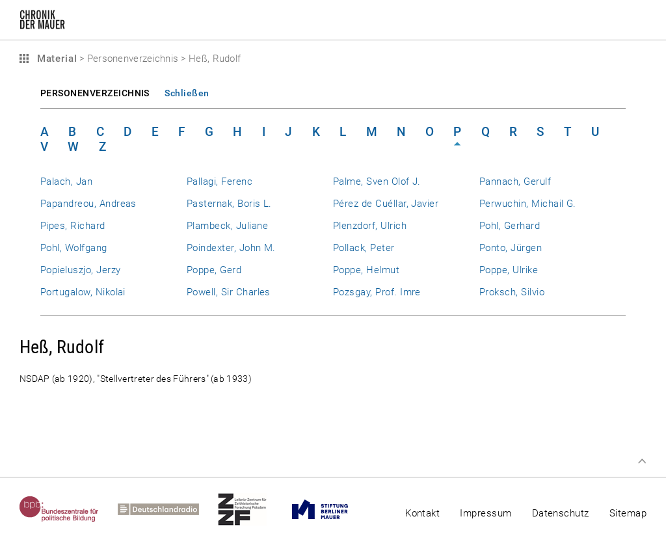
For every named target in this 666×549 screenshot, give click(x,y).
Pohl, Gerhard (509, 226)
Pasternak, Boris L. (229, 203)
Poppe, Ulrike (508, 270)
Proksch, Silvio (511, 292)
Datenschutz (560, 513)
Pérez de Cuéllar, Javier (385, 203)
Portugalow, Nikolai (83, 292)
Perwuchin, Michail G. (527, 203)
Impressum (485, 513)
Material (55, 58)
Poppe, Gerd (214, 270)
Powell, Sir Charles (229, 292)
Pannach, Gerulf (515, 181)
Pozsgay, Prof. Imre (377, 292)
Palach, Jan (66, 181)
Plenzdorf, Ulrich (369, 226)
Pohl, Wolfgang (73, 248)
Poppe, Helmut (366, 270)
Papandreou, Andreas (88, 203)
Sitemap (627, 513)
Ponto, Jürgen (510, 248)
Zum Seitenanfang (641, 461)
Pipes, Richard (72, 226)
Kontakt (422, 513)
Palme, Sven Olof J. (377, 181)
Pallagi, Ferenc (219, 181)
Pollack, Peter (364, 248)
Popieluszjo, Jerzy (80, 270)
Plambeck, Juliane (227, 226)
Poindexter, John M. (231, 248)
